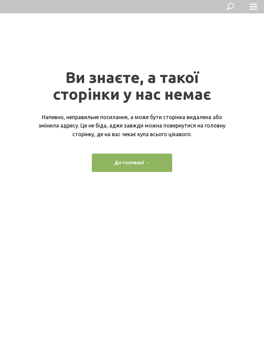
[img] (21, 6)
